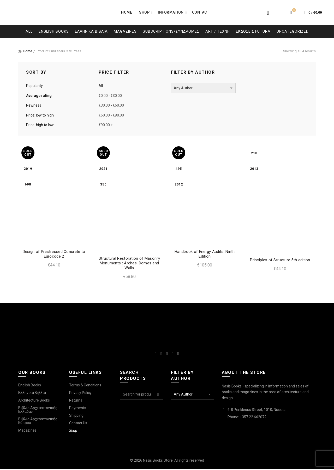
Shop (144, 12)
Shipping (76, 417)
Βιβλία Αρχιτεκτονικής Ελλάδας (37, 411)
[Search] (279, 12)
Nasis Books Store (158, 462)
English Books (54, 31)
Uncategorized (293, 31)
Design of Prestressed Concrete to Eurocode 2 (52, 255)
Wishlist (293, 10)
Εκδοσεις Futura (253, 31)
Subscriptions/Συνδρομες (171, 31)
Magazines (125, 31)
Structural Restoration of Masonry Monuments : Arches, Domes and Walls (128, 264)
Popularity (34, 86)
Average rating (39, 96)
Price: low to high (40, 115)
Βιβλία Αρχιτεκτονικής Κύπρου (37, 422)
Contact (200, 12)
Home (126, 12)
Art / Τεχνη (217, 31)
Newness (33, 105)
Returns (75, 401)
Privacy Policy (80, 394)
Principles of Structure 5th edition (282, 261)
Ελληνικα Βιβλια (91, 31)
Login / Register (268, 12)
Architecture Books (34, 401)
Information (171, 12)
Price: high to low (40, 125)
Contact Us (78, 424)
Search (158, 396)
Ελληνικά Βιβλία (32, 394)
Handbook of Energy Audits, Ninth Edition (205, 255)
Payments (77, 409)
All (29, 31)
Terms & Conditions (85, 386)
